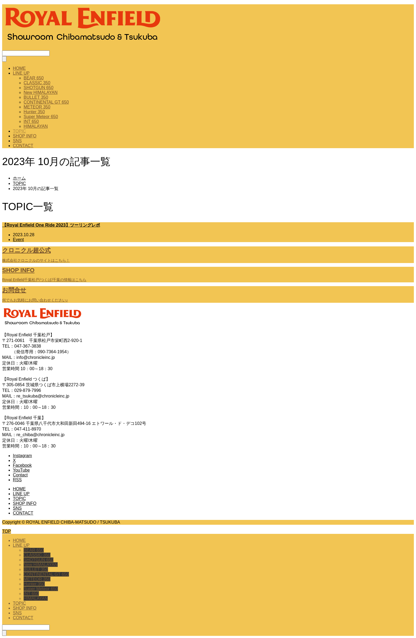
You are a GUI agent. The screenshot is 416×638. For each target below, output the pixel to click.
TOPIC (19, 131)
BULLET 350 (36, 97)
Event (18, 239)
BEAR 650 (34, 78)
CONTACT (23, 145)
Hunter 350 (34, 112)
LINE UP (21, 73)
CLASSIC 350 (37, 83)
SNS (17, 140)
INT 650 (31, 121)
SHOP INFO (24, 136)
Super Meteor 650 (41, 116)
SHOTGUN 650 (38, 87)
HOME (19, 68)
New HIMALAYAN (41, 92)
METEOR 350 (37, 107)
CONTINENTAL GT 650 (46, 102)
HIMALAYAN (36, 126)
